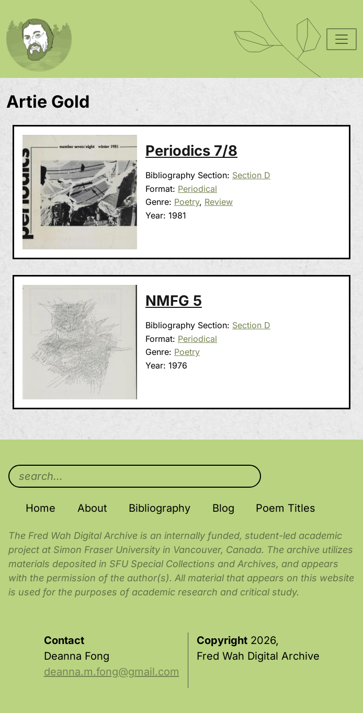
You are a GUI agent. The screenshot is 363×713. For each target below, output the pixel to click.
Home (40, 508)
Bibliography (159, 508)
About (92, 508)
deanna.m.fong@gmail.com (111, 671)
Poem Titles (285, 508)
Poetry (186, 202)
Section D (251, 175)
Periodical (197, 188)
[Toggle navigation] (341, 39)
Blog (223, 508)
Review (219, 202)
